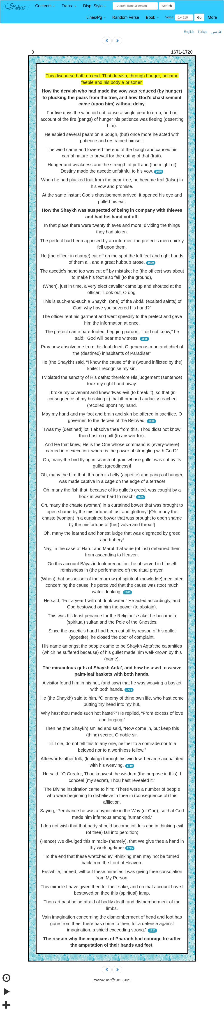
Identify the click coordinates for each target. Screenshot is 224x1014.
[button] (45, 6)
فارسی (216, 32)
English (189, 31)
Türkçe (202, 31)
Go (199, 17)
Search (167, 6)
